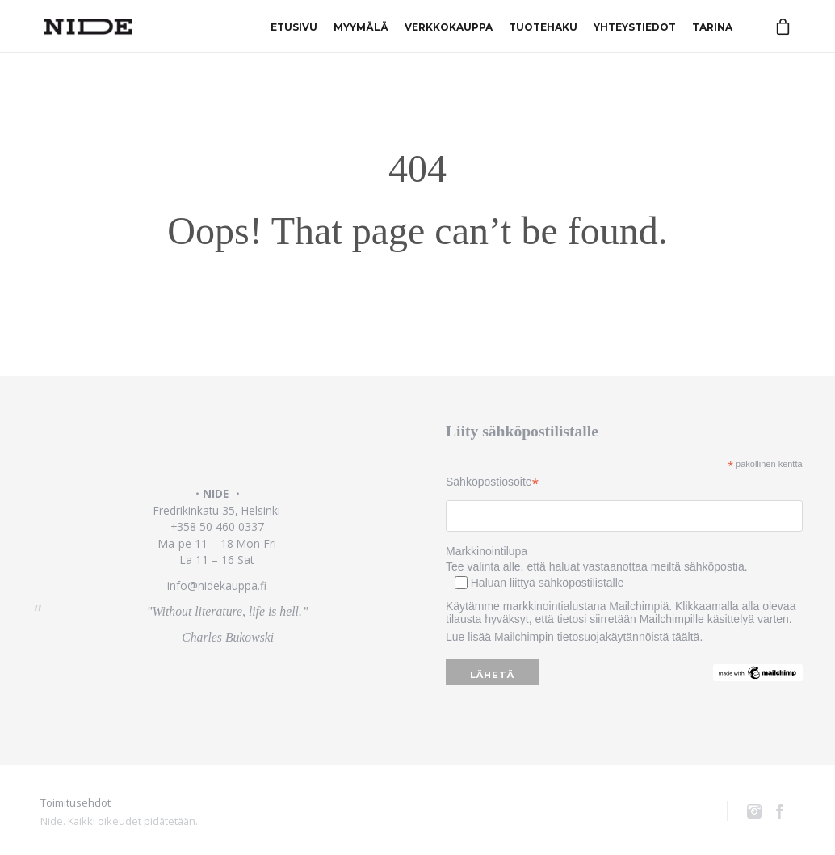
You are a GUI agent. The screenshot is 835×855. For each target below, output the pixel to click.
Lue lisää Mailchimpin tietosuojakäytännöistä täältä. (574, 636)
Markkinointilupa (486, 551)
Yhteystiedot (635, 26)
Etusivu (294, 26)
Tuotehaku (543, 26)
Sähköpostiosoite (492, 482)
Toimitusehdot (75, 802)
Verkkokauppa (449, 26)
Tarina (712, 26)
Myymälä (361, 26)
